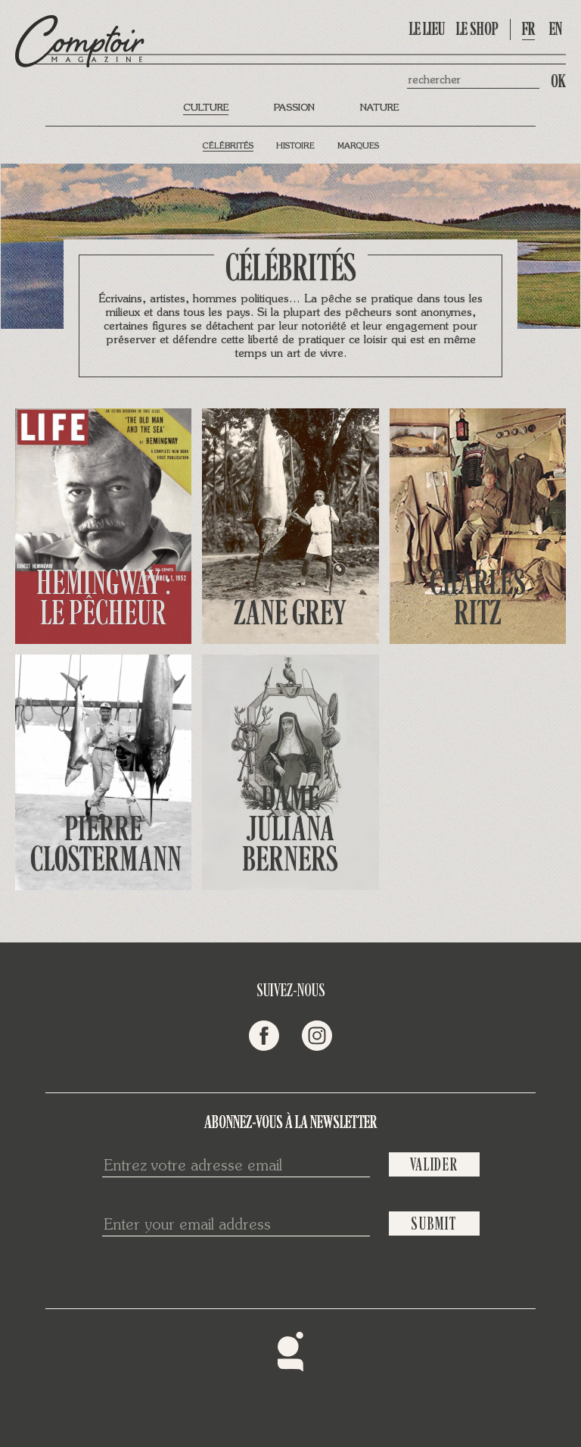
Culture (205, 108)
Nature (379, 108)
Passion (294, 108)
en (555, 29)
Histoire (295, 146)
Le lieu (427, 29)
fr (528, 29)
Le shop (477, 29)
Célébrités (228, 146)
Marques (358, 146)
